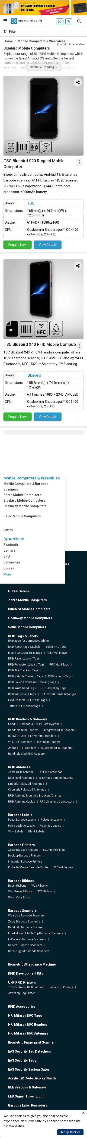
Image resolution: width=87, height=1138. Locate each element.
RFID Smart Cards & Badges (58, 694)
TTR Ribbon (45, 891)
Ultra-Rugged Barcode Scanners (28, 951)
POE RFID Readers (49, 742)
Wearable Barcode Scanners (26, 915)
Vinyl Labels (15, 831)
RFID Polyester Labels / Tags (26, 664)
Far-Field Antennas (50, 772)
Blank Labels (36, 831)
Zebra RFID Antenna (21, 772)
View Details (48, 245)
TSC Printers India (54, 849)
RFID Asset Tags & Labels (24, 646)
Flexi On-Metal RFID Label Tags (27, 700)
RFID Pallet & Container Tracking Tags (32, 682)
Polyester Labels (51, 819)
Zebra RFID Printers (60, 987)
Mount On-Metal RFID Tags (25, 652)
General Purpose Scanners (25, 945)
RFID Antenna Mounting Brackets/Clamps (34, 795)
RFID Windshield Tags (22, 694)
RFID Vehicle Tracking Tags (25, 676)
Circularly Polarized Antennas (27, 789)
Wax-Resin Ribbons (20, 891)
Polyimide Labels (50, 825)
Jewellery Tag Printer (21, 993)
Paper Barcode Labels (22, 819)
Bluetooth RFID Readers (56, 748)
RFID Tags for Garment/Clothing (28, 640)
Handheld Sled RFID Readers (26, 753)
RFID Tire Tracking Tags (23, 670)
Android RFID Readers (22, 748)
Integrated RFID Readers (59, 730)
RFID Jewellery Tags (53, 688)
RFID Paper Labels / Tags (24, 658)
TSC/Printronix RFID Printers (26, 987)
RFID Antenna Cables (21, 801)
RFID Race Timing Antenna (56, 777)
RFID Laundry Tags (60, 676)
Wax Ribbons (39, 885)
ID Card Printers (64, 867)
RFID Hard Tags (59, 664)
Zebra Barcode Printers (23, 849)
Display (8, 568)
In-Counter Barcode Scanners (27, 939)
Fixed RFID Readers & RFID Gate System (33, 724)
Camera (9, 550)
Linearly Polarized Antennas (26, 783)
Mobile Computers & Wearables (41, 41)
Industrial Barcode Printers (25, 861)
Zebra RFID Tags (55, 646)
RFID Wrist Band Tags (22, 688)
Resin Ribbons (17, 885)
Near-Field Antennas (21, 777)
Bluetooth (10, 545)
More (7, 574)
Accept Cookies (70, 1132)
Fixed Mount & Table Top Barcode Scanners (35, 933)
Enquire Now (17, 245)
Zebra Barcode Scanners (24, 921)
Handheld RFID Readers (23, 730)
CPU (6, 556)
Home (8, 41)
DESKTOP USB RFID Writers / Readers (32, 736)
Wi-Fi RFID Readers (20, 742)
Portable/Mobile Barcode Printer (28, 867)
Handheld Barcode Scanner (25, 927)
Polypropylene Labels (21, 825)
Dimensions (12, 562)
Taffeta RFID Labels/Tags (24, 706)
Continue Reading (43, 67)
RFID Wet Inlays (57, 652)
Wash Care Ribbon (20, 897)
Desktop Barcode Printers (24, 855)
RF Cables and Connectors (57, 801)
